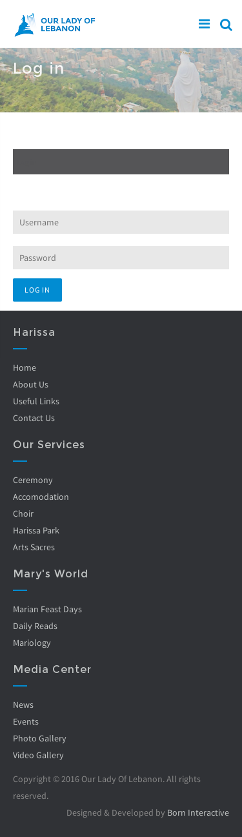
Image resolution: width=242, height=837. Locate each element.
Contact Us (34, 418)
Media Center (52, 669)
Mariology (32, 642)
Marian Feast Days (47, 609)
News (23, 704)
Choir (23, 513)
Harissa (34, 332)
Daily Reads (35, 626)
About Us (30, 384)
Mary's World (50, 574)
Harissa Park (36, 530)
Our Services (49, 445)
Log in (45, 161)
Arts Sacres (34, 547)
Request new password (54, 186)
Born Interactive (198, 812)
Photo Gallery (39, 738)
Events (26, 721)
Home (24, 367)
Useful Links (36, 401)
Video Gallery (38, 755)
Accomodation (41, 496)
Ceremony (33, 480)
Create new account (48, 137)
